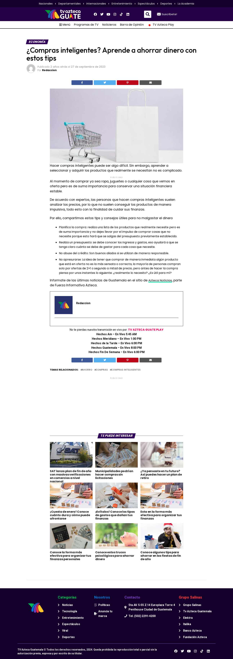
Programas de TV (86, 25)
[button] (147, 14)
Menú (64, 25)
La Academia (186, 3)
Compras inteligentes (126, 370)
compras (102, 370)
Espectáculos (146, 3)
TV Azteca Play (160, 25)
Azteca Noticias (160, 280)
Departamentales (69, 3)
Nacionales (46, 3)
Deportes (166, 3)
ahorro (87, 370)
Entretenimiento (122, 3)
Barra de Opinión (132, 25)
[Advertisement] (116, 405)
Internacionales (96, 3)
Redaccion (49, 70)
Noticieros (109, 25)
